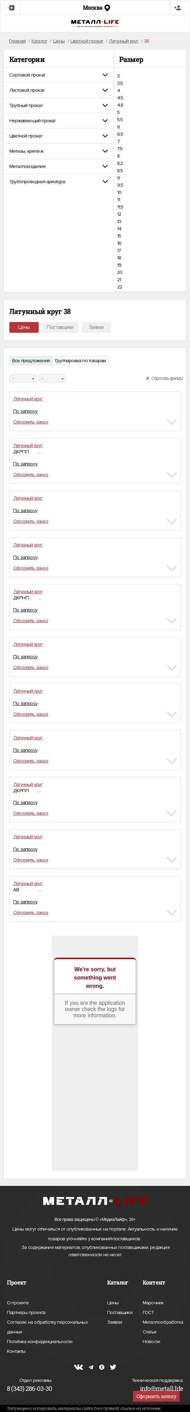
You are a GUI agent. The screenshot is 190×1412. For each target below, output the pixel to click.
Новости (151, 1340)
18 (119, 258)
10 (119, 192)
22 (119, 287)
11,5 (120, 207)
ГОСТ (148, 1311)
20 (119, 272)
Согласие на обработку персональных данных (47, 1328)
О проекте (18, 1303)
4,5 (120, 98)
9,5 (120, 185)
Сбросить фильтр (164, 378)
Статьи (149, 1331)
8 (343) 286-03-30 (29, 1388)
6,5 (120, 134)
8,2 (120, 163)
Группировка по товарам (80, 361)
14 (119, 229)
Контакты (16, 1350)
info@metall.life (161, 1388)
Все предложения (31, 361)
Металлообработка (163, 1321)
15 (119, 236)
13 (119, 221)
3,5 (120, 83)
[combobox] (23, 378)
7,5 (120, 149)
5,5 (120, 120)
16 (119, 243)
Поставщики (60, 327)
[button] (58, 75)
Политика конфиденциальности (39, 1342)
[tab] (58, 75)
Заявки (96, 327)
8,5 (120, 170)
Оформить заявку (156, 1396)
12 (119, 214)
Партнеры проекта (26, 1312)
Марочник (153, 1302)
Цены (24, 327)
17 (119, 250)
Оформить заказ (30, 422)
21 (119, 280)
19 (119, 265)
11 (118, 200)
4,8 (120, 105)
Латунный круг (28, 399)
